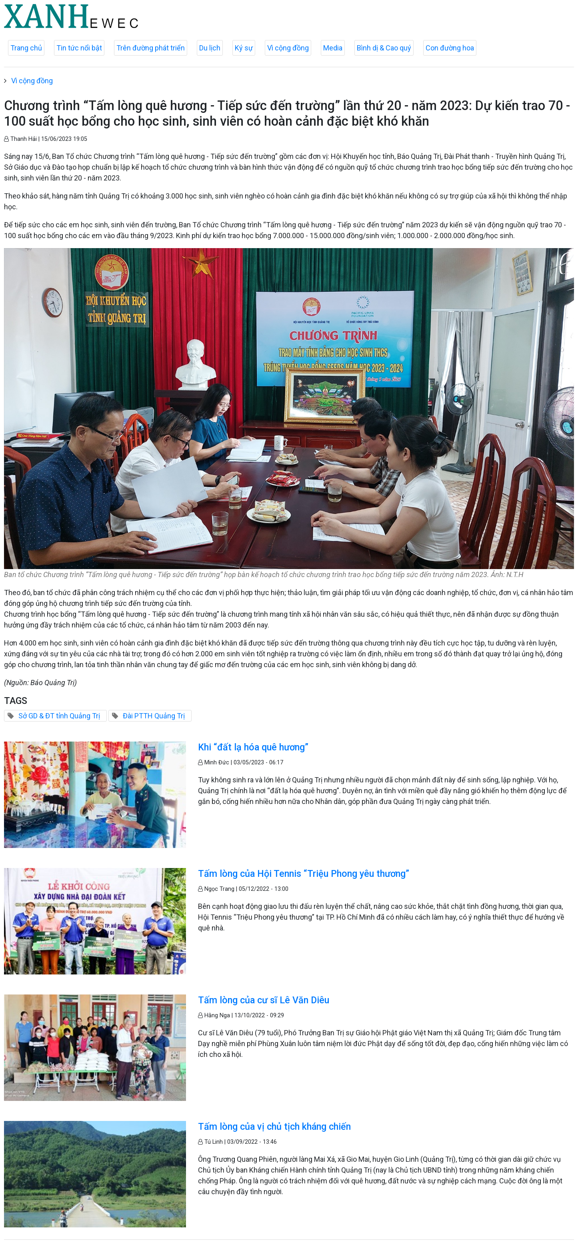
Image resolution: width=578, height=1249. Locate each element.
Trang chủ (26, 48)
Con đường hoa (450, 48)
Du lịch (209, 48)
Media (332, 48)
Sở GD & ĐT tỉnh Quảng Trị (59, 716)
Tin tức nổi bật (79, 48)
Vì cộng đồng (288, 48)
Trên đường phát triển (150, 48)
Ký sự (244, 48)
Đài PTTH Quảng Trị (154, 716)
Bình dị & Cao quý (384, 48)
